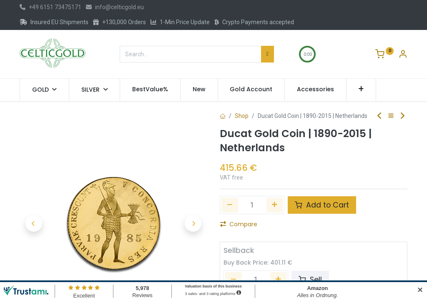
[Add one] (274, 205)
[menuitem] (150, 89)
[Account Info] (402, 55)
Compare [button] (238, 224)
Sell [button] (310, 280)
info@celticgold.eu (115, 7)
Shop (242, 115)
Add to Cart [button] (322, 205)
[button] (361, 89)
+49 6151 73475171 (50, 7)
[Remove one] (229, 205)
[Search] (267, 54)
